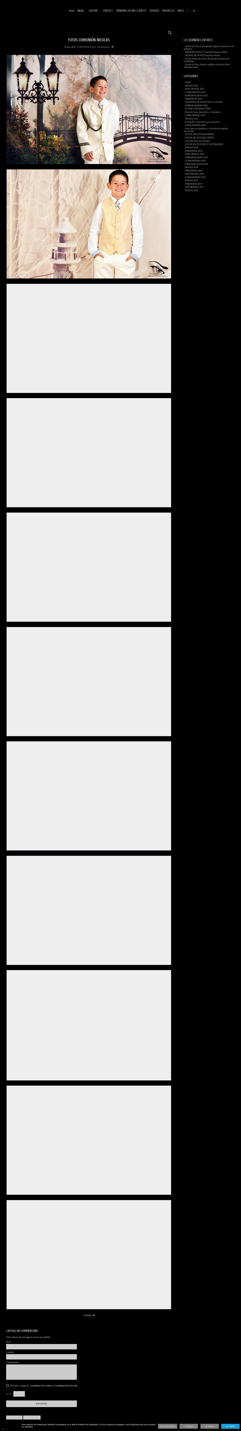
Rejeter (209, 1426)
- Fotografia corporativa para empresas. (202, 122)
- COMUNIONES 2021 (195, 115)
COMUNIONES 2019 (86, 47)
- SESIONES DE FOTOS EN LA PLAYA (203, 102)
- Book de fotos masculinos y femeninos (202, 112)
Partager (89, 1315)
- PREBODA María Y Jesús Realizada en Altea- (206, 52)
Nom (8, 1342)
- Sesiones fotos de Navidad (196, 141)
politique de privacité (66, 1385)
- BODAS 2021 (191, 118)
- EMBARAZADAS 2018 (196, 164)
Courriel (10, 1352)
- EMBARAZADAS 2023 (196, 95)
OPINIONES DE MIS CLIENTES (169, 10)
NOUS (219, 10)
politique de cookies (42, 1385)
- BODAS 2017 (191, 180)
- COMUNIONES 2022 (195, 92)
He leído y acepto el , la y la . (43, 1385)
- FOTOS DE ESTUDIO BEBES (199, 134)
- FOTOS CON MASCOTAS (197, 108)
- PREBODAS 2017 (193, 184)
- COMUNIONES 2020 (195, 125)
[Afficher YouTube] (236, 10)
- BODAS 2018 (191, 167)
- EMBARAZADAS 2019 (196, 157)
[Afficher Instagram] (229, 10)
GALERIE (131, 10)
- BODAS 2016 (191, 190)
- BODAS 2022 (191, 85)
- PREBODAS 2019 (193, 151)
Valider (230, 1426)
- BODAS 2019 (191, 147)
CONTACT (146, 10)
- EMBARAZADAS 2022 (196, 105)
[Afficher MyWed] (232, 10)
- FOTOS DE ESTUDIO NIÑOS (199, 137)
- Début (187, 82)
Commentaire (12, 1362)
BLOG (118, 10)
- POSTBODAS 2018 (194, 174)
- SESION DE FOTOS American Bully (202, 55)
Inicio (110, 10)
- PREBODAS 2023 (193, 99)
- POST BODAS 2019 (194, 154)
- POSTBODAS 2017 (194, 187)
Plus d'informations (167, 1426)
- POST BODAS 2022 (194, 89)
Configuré (189, 1426)
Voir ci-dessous (32, 1417)
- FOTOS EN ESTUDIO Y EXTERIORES (203, 144)
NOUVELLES (206, 10)
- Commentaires (103, 47)
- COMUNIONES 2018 (195, 177)
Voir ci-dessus (14, 1417)
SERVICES (192, 10)
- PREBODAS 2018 (193, 170)
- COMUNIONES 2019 (195, 160)
